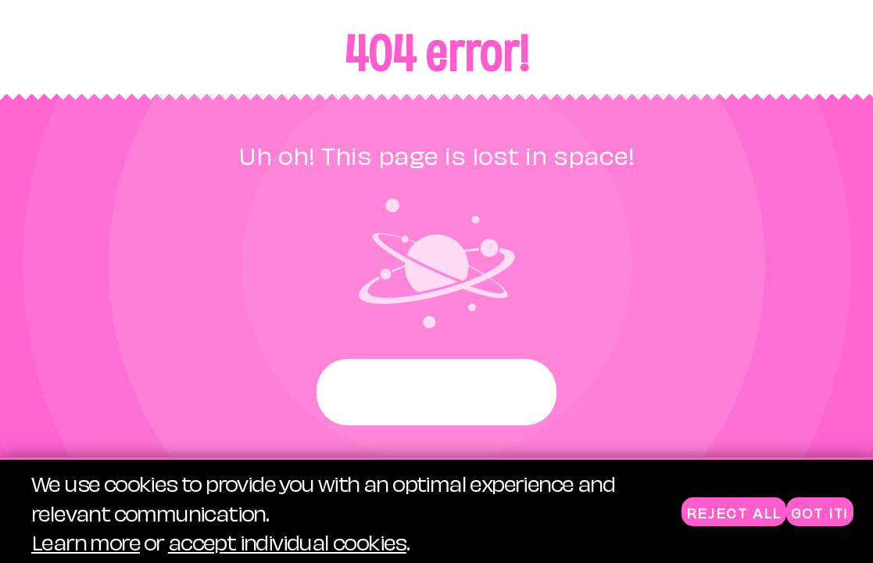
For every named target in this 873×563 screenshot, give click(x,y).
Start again (436, 392)
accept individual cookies (287, 541)
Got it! (820, 512)
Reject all (734, 512)
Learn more (85, 541)
